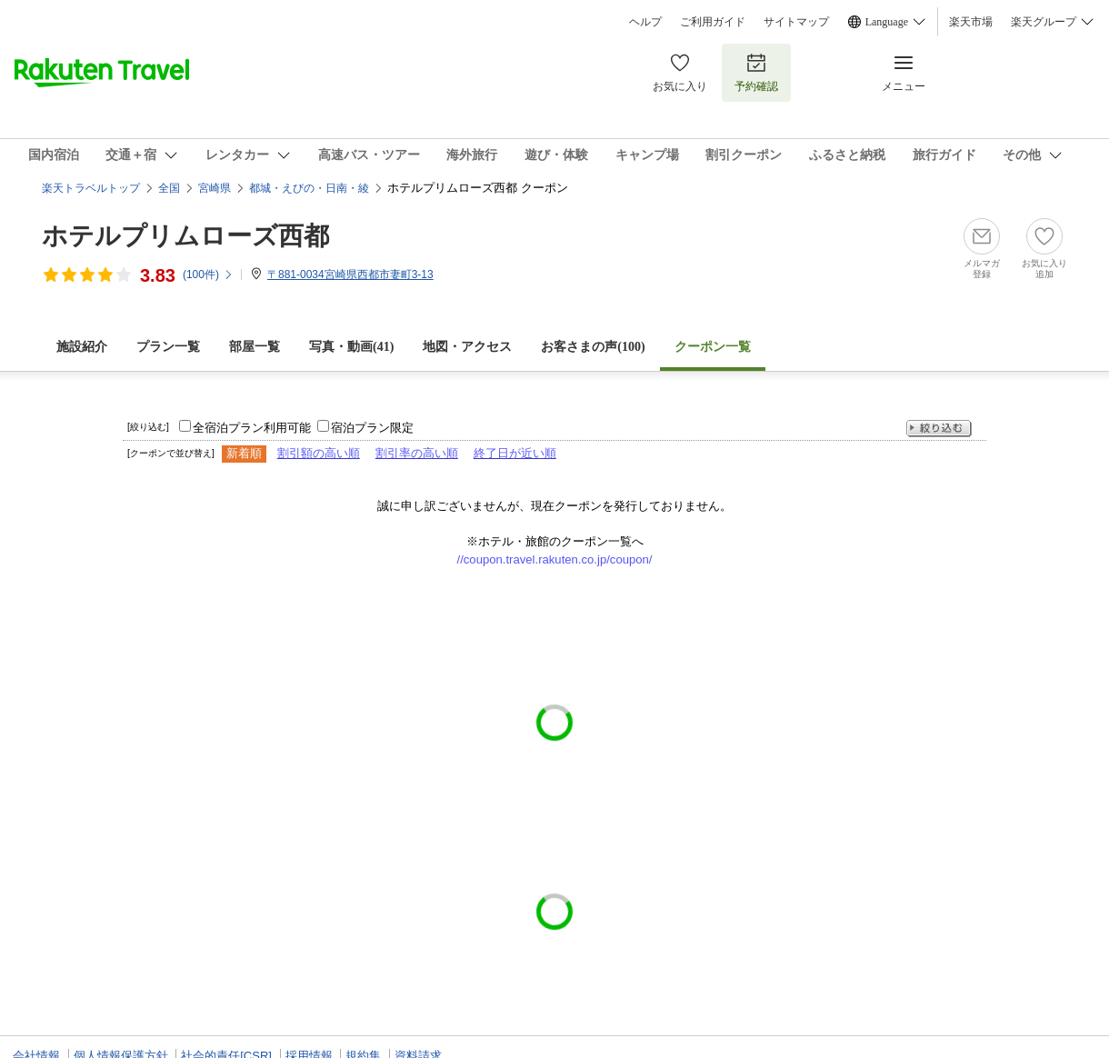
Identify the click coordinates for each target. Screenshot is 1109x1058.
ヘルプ (645, 21)
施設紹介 (81, 347)
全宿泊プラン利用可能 (252, 427)
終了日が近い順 (515, 453)
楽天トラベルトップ (91, 188)
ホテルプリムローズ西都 (185, 236)
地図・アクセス (467, 347)
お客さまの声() (592, 347)
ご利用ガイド (712, 21)
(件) (208, 274)
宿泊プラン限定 (372, 427)
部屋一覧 (254, 347)
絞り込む (939, 428)
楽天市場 (971, 21)
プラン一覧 (168, 347)
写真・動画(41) (351, 347)
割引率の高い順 (416, 453)
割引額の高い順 (318, 453)
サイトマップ (796, 21)
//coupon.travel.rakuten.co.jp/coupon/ (555, 559)
